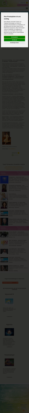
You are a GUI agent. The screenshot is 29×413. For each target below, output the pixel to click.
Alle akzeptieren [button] (14, 37)
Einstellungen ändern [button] (14, 42)
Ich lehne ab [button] (14, 39)
